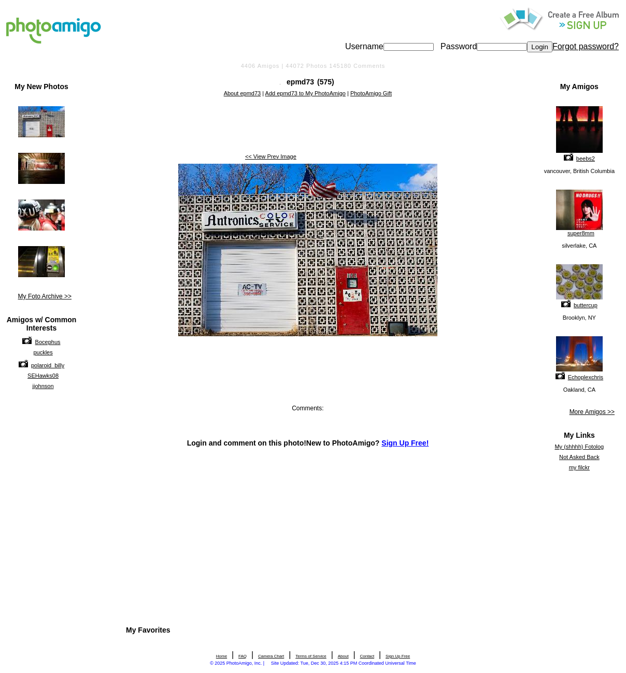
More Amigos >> (592, 412)
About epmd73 (242, 93)
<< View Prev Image (270, 156)
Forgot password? (585, 46)
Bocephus (48, 342)
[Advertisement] (307, 126)
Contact (367, 656)
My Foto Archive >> (45, 296)
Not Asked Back (579, 457)
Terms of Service (310, 656)
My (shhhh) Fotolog (579, 446)
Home (221, 656)
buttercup (585, 305)
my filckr (579, 467)
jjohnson (43, 386)
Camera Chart (271, 656)
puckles (42, 352)
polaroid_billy (47, 365)
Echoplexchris (585, 377)
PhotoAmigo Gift (371, 93)
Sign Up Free (398, 656)
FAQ (242, 656)
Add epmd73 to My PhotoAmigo (305, 93)
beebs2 (585, 158)
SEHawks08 (43, 376)
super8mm (580, 233)
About (343, 656)
